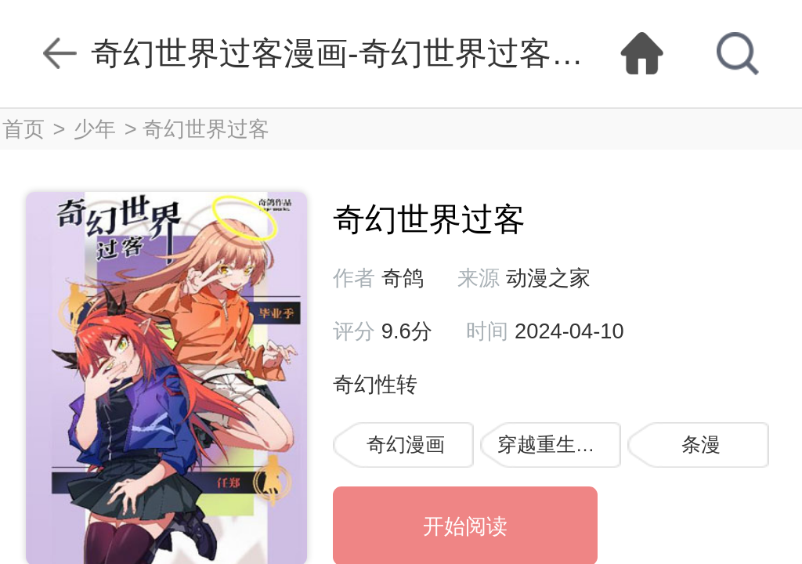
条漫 (701, 444)
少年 (95, 129)
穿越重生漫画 (556, 444)
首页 (23, 129)
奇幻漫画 (406, 444)
